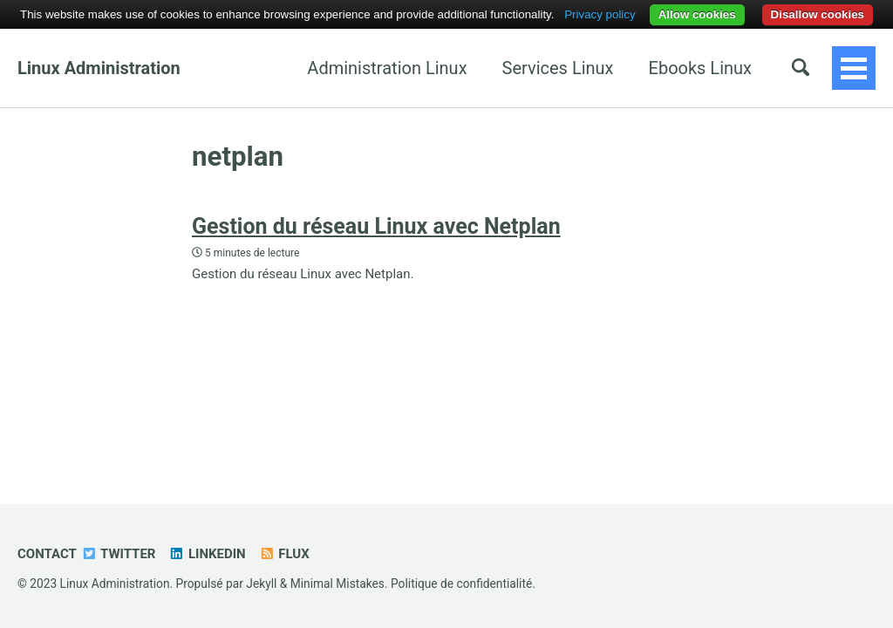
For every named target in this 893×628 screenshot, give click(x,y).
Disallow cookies (817, 14)
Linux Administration (99, 68)
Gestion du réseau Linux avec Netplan (376, 226)
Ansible (723, 68)
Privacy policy (599, 14)
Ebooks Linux (607, 68)
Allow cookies (697, 14)
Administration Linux (294, 68)
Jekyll (261, 583)
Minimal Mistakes (337, 583)
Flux (284, 554)
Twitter (118, 554)
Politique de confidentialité (461, 583)
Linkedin (206, 554)
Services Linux (465, 68)
